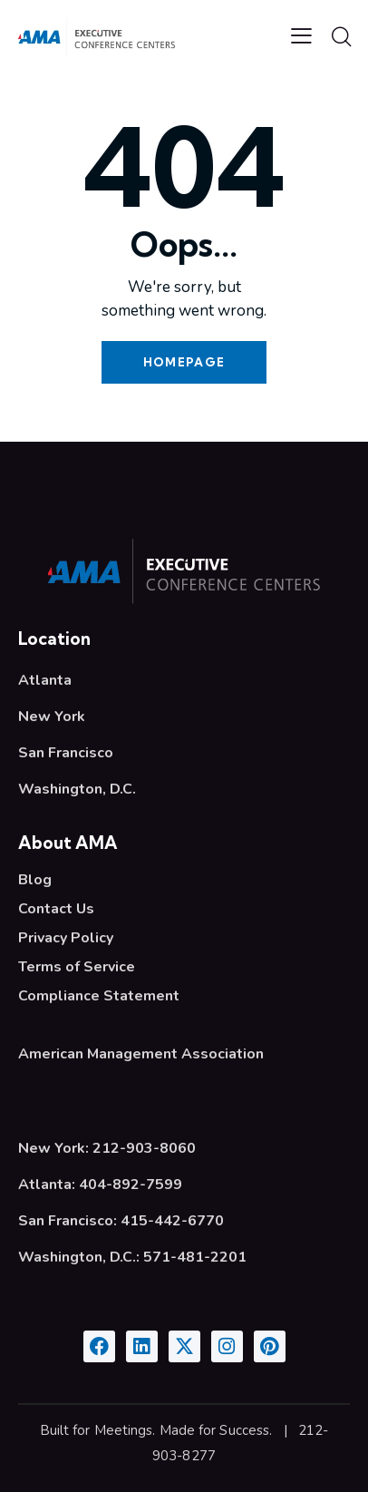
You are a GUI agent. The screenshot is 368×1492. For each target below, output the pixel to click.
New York (51, 716)
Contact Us (56, 909)
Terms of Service (76, 967)
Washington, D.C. (77, 789)
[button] (301, 36)
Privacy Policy (65, 938)
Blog (35, 880)
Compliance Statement (98, 996)
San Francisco (65, 753)
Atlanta (45, 680)
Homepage (184, 362)
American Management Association (141, 1054)
